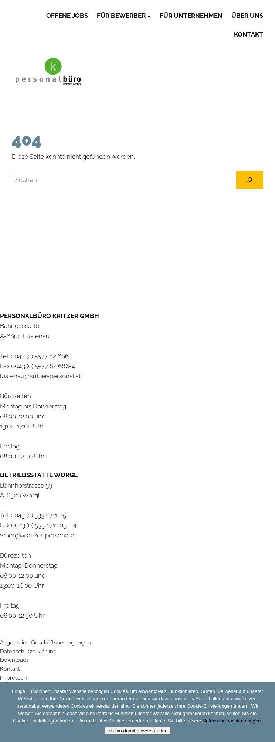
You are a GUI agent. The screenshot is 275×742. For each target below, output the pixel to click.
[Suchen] (249, 180)
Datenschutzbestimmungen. (232, 721)
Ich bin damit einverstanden (138, 731)
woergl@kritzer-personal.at (38, 535)
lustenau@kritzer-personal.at (40, 376)
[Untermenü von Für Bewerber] (149, 15)
